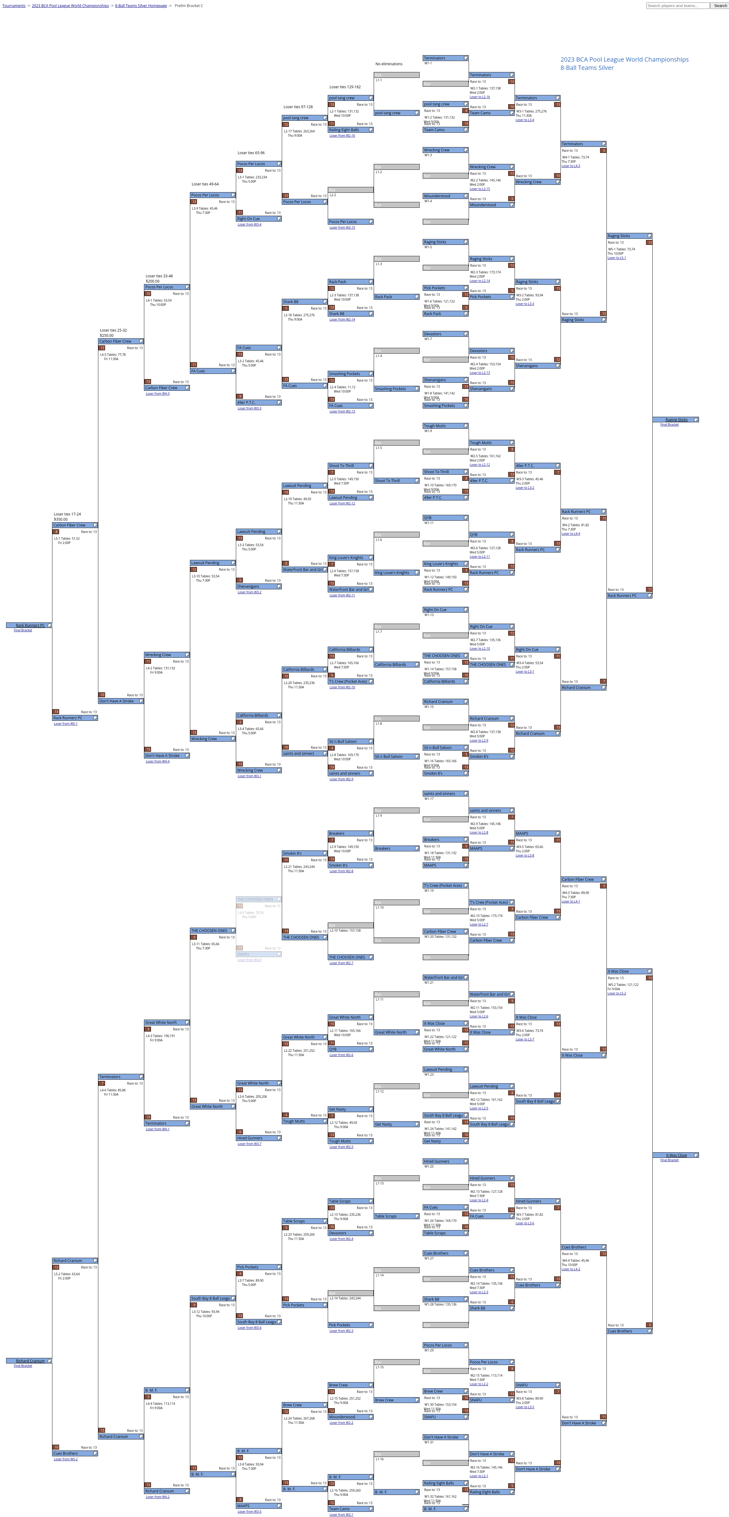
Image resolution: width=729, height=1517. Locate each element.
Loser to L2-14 (480, 281)
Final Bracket (669, 424)
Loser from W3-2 (250, 592)
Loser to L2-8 (479, 832)
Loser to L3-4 (525, 120)
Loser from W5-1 (66, 723)
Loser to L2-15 (480, 189)
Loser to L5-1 (617, 258)
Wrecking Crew (437, 150)
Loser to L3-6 (525, 1223)
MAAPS (430, 865)
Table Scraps (435, 1233)
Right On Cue (435, 609)
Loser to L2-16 (480, 97)
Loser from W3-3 (250, 408)
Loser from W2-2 (341, 1422)
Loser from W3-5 (250, 1511)
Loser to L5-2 (617, 993)
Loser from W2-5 (341, 1147)
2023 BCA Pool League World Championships (70, 5)
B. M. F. (430, 1508)
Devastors (432, 333)
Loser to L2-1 (479, 1476)
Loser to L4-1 (571, 901)
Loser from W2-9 (341, 779)
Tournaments (13, 5)
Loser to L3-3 (525, 304)
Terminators (434, 58)
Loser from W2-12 (342, 503)
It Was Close (434, 1023)
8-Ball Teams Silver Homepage (141, 5)
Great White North (440, 1049)
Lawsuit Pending (438, 1069)
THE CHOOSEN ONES (442, 655)
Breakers (432, 839)
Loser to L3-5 (525, 1407)
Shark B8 (432, 1299)
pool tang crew (437, 104)
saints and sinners (439, 793)
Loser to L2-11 (480, 556)
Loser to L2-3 (479, 1292)
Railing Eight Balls (439, 1483)
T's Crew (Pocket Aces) (443, 885)
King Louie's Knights (441, 563)
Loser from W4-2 (158, 1497)
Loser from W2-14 (342, 319)
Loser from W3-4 (250, 224)
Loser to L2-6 (479, 1016)
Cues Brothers (436, 1253)
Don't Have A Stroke (441, 1437)
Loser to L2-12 (480, 464)
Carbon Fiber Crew (440, 931)
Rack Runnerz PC (438, 589)
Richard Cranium (438, 701)
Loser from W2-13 (342, 411)
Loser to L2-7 (479, 924)
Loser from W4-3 (158, 393)
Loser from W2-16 (342, 135)
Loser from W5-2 (66, 1459)
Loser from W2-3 (341, 1331)
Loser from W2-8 (341, 871)
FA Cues (431, 1207)
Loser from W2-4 (341, 1239)
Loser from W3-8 (250, 960)
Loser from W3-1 (250, 776)
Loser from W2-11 (342, 595)
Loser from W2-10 (342, 687)
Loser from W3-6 (250, 1327)
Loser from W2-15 (342, 227)
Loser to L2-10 (480, 648)
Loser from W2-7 (341, 963)
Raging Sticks (435, 242)
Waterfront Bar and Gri (443, 977)
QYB (428, 517)
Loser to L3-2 (525, 487)
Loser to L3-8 (525, 855)
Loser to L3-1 (525, 671)
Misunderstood (437, 196)
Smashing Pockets (439, 405)
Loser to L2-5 (479, 1108)
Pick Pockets (434, 288)
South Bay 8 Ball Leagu (443, 1115)
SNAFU (430, 1417)
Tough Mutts (435, 425)
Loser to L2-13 (480, 373)
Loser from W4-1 (158, 1129)
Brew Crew (433, 1391)
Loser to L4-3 (571, 166)
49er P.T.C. (433, 497)
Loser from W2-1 (341, 1514)
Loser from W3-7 (250, 1144)
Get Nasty (432, 1141)
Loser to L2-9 (479, 740)
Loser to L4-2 (571, 1269)
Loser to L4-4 (571, 533)
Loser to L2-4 (479, 1200)
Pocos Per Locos (438, 1345)
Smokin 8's (433, 773)
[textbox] (678, 5)
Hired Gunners (436, 1161)
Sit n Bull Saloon (438, 747)
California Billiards (439, 681)
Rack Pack (432, 313)
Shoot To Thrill (436, 471)
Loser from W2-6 (341, 1055)
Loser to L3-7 (525, 1039)
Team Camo (434, 129)
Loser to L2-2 (479, 1384)
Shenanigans (435, 379)
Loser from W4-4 (158, 761)
